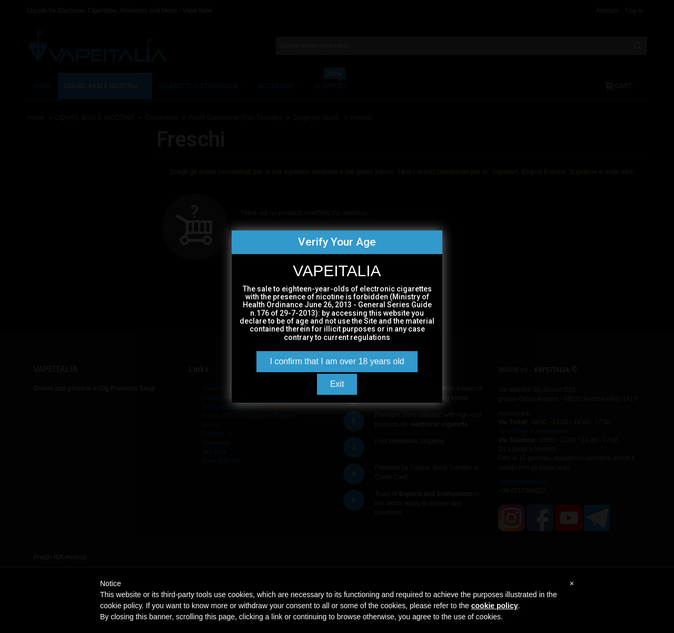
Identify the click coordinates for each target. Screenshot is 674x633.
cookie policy (494, 605)
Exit (337, 383)
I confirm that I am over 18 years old (337, 361)
